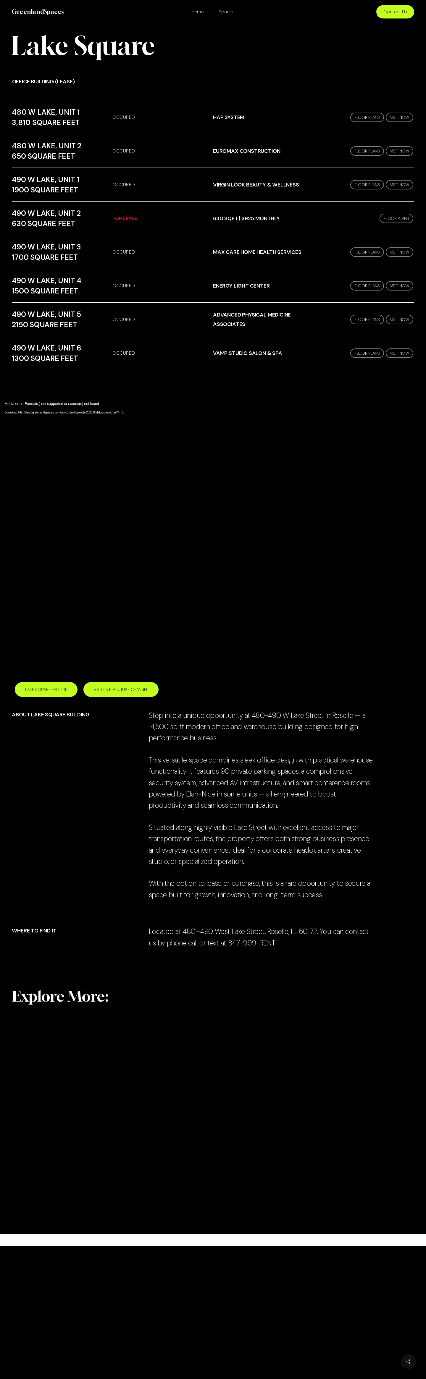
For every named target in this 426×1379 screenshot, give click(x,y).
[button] (46, 689)
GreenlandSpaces (38, 12)
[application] (213, 531)
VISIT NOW (399, 117)
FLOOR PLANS (367, 117)
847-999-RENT (251, 943)
